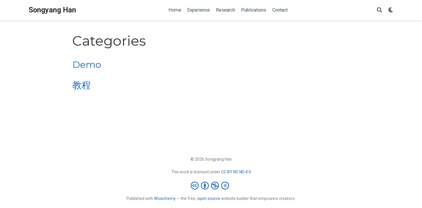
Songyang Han (52, 10)
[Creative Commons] (211, 185)
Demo (86, 64)
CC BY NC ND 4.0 (236, 172)
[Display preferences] (390, 10)
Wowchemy (165, 198)
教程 (81, 85)
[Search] (379, 10)
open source (208, 198)
